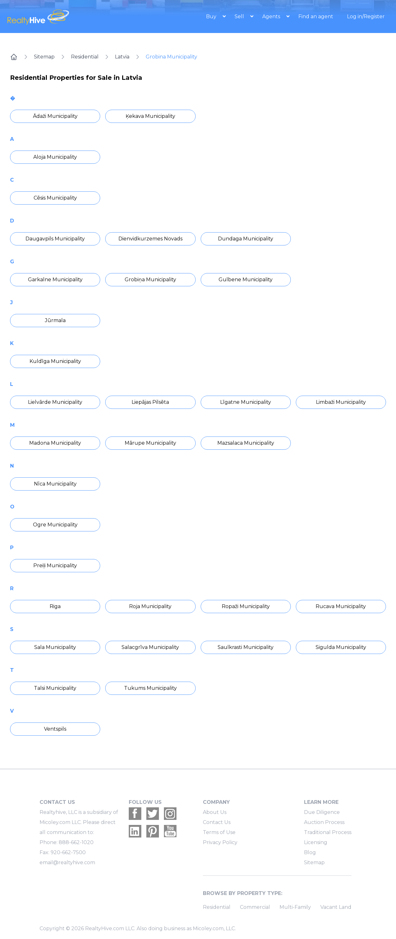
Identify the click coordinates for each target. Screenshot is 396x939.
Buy (212, 16)
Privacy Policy (220, 842)
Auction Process (324, 822)
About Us (214, 812)
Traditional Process (327, 832)
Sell (240, 16)
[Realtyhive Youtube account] (170, 831)
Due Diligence (322, 812)
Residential (85, 57)
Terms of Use (219, 832)
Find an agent (315, 16)
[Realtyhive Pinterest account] (152, 831)
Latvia (122, 57)
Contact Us (217, 822)
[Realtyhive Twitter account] (152, 813)
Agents (271, 16)
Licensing (315, 842)
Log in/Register (366, 16)
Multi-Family (295, 907)
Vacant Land (335, 907)
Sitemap (44, 57)
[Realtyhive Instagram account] (170, 813)
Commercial (255, 907)
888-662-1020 (76, 842)
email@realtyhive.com (67, 862)
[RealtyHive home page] (61, 16)
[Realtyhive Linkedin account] (135, 831)
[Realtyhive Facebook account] (135, 813)
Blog (310, 852)
